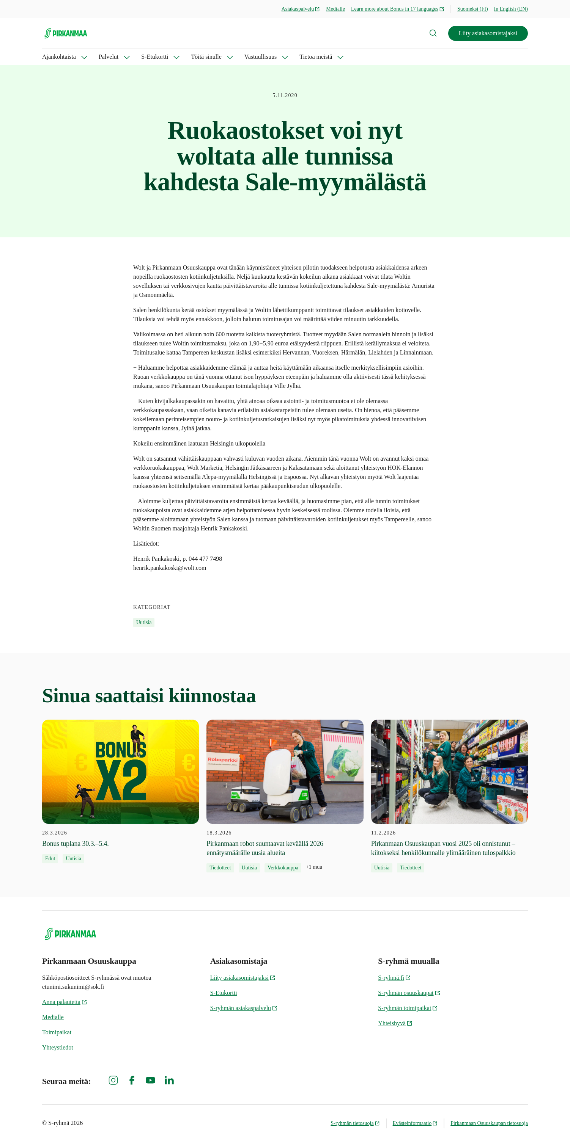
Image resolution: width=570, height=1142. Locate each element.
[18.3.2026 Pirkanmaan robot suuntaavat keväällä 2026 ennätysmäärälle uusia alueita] (284, 796)
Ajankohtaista (59, 56)
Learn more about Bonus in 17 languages (397, 9)
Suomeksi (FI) (472, 9)
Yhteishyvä (395, 1023)
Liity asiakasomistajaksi (488, 33)
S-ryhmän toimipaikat (408, 1008)
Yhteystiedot (57, 1047)
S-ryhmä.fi (394, 977)
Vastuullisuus (260, 56)
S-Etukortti (154, 56)
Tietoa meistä (315, 56)
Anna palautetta (64, 1002)
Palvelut (108, 56)
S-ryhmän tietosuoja (355, 1123)
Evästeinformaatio (415, 1123)
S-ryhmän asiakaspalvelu (244, 1008)
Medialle (335, 9)
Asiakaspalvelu (301, 9)
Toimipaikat (56, 1032)
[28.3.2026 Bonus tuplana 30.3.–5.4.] (120, 792)
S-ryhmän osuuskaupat (409, 993)
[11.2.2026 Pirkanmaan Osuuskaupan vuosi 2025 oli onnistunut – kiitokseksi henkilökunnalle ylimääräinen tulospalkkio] (449, 796)
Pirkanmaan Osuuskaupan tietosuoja (489, 1123)
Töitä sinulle (206, 56)
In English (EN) (511, 9)
